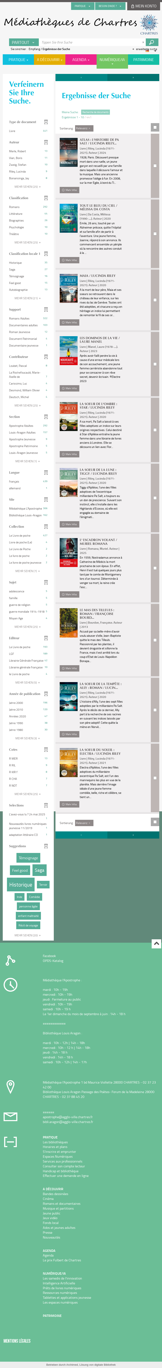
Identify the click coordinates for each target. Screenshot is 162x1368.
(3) (28, 738)
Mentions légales (17, 1341)
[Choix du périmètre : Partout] (24, 42)
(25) (28, 187)
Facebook (49, 955)
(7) (28, 571)
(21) (28, 298)
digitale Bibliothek (105, 1364)
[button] (28, 131)
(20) (28, 935)
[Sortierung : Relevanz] (84, 128)
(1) (28, 461)
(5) (28, 682)
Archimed (72, 1364)
